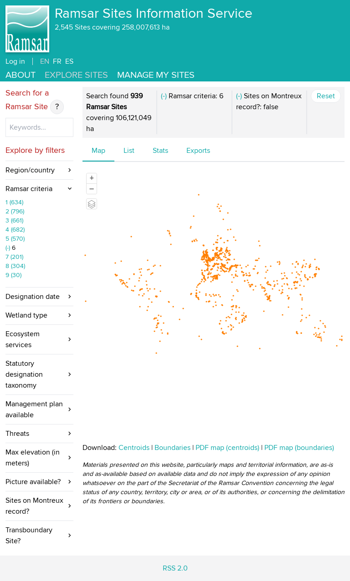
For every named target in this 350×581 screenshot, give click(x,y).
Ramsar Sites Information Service (153, 13)
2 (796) (14, 211)
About (20, 75)
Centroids (133, 447)
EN (44, 61)
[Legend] (92, 204)
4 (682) (15, 229)
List (129, 150)
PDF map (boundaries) (299, 447)
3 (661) (14, 220)
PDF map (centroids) (228, 447)
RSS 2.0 (175, 568)
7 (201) (14, 257)
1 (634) (14, 202)
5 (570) (15, 239)
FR (57, 61)
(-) (8, 248)
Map (98, 150)
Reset (326, 96)
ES (69, 61)
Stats (160, 150)
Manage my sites (156, 75)
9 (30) (13, 275)
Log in (15, 61)
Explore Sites (76, 75)
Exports (198, 150)
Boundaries (172, 447)
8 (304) (15, 266)
